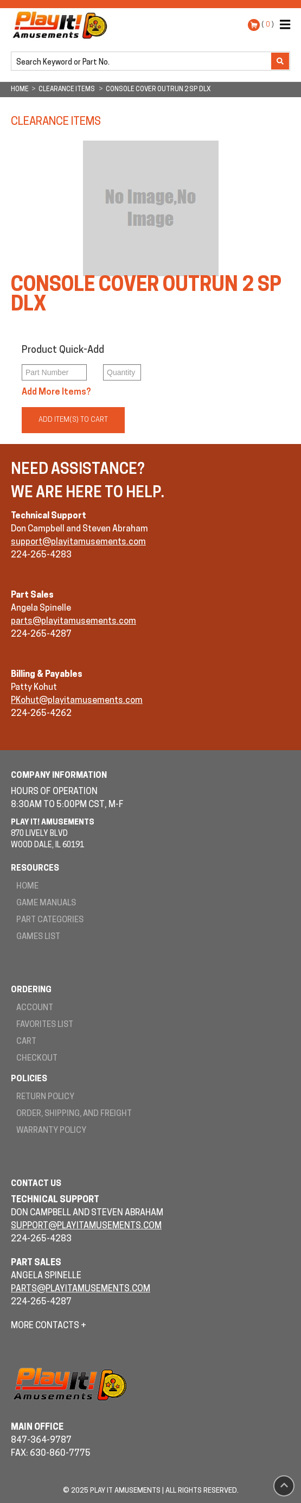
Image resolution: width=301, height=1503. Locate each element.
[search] (142, 61)
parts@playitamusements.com (73, 621)
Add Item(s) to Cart (73, 419)
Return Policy (45, 1097)
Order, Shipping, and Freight (74, 1114)
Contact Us (36, 1184)
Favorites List (44, 1025)
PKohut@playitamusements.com (77, 700)
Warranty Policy (51, 1131)
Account (34, 1008)
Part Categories (50, 920)
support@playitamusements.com (78, 542)
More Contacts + (48, 1326)
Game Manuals (46, 903)
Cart (26, 1042)
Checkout (36, 1059)
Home (27, 887)
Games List (38, 937)
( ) (267, 24)
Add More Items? (56, 392)
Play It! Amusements (62, 25)
